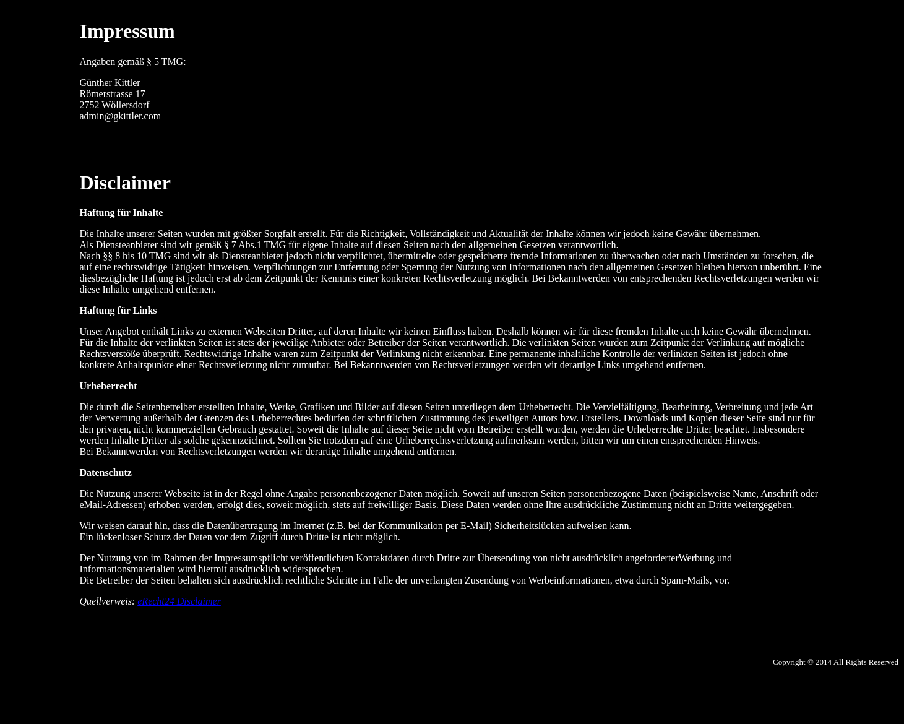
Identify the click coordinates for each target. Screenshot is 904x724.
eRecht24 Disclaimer (179, 601)
